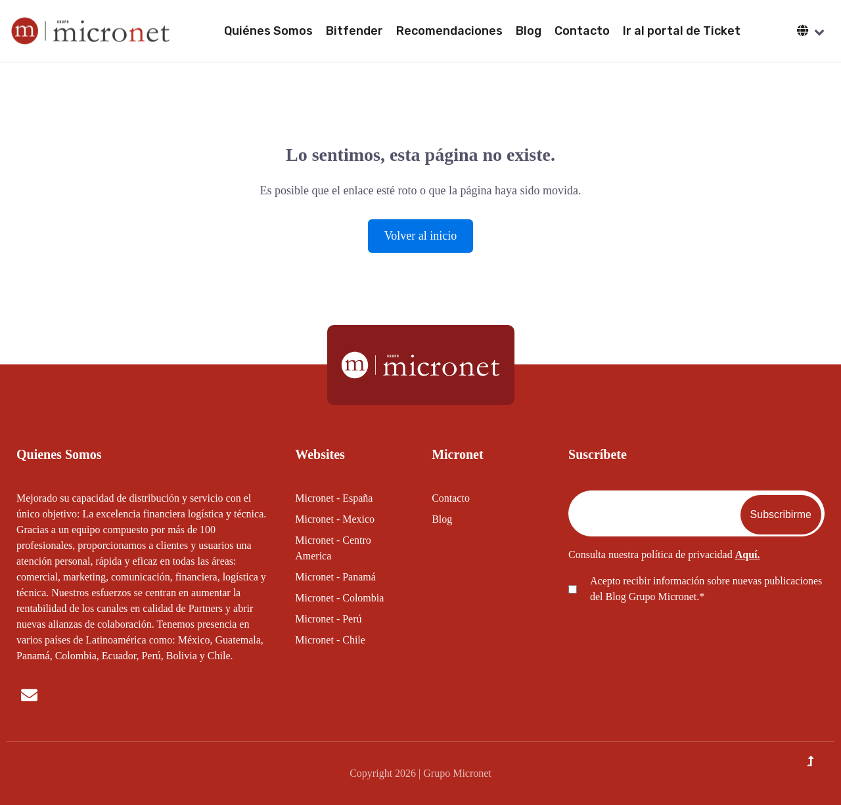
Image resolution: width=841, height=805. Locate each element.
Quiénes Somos (268, 31)
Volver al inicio (420, 235)
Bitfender (354, 31)
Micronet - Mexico (335, 519)
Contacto (582, 31)
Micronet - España (334, 498)
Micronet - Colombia (339, 597)
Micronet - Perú (328, 618)
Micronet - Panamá (335, 576)
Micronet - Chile (330, 639)
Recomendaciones (449, 31)
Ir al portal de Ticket (681, 31)
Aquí (746, 554)
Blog (528, 31)
